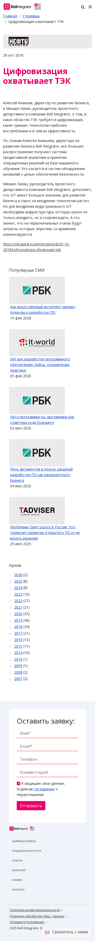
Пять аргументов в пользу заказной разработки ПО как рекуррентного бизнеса (41, 475)
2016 (18, 639)
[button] (90, 6)
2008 (18, 672)
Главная (10, 16)
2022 (18, 600)
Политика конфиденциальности (35, 910)
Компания (19, 870)
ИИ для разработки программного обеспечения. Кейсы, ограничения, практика (40, 365)
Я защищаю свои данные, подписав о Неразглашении (41, 789)
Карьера (17, 880)
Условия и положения (27, 922)
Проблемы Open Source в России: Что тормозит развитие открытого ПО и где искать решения (45, 533)
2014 (18, 652)
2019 (18, 620)
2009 (18, 665)
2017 (18, 633)
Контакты (18, 889)
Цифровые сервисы (24, 841)
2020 (18, 613)
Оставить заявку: (46, 721)
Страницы (31, 16)
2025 (18, 581)
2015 (18, 646)
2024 (18, 587)
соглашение (44, 789)
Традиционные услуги (26, 851)
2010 (18, 659)
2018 (18, 626)
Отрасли (17, 860)
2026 (18, 574)
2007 (18, 678)
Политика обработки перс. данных (37, 916)
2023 (18, 594)
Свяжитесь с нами (66, 932)
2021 (18, 607)
